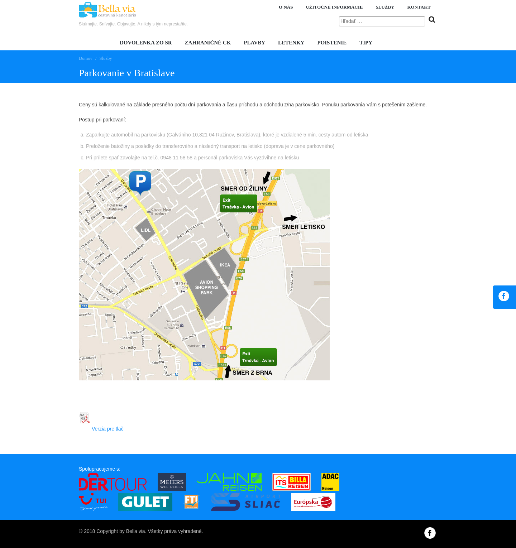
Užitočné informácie (334, 7)
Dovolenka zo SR (146, 42)
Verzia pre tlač (101, 429)
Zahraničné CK (208, 42)
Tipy (365, 42)
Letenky (291, 42)
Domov (85, 58)
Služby (385, 7)
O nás (286, 7)
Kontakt (419, 7)
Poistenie (332, 42)
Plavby (254, 42)
